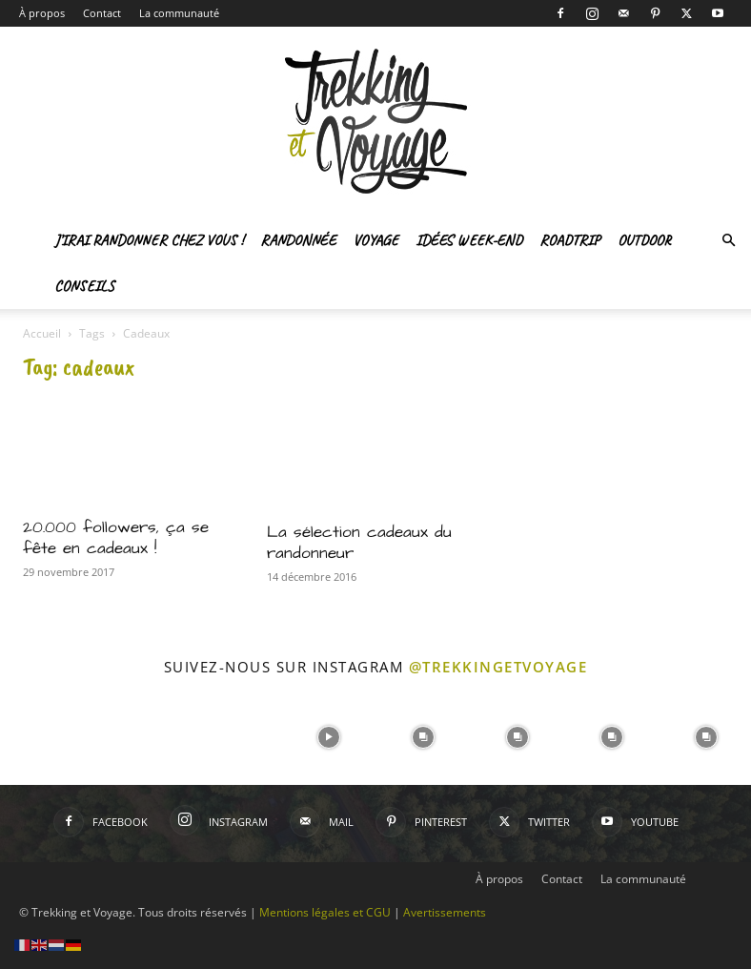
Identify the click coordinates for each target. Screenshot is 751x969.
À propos (42, 13)
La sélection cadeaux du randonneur (359, 543)
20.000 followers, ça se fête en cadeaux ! (116, 538)
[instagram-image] (45, 736)
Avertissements (444, 912)
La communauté (179, 13)
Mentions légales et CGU (325, 912)
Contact (102, 13)
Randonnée (297, 240)
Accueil (42, 333)
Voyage (375, 240)
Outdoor (644, 240)
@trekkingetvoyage (498, 666)
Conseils (84, 286)
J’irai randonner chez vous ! (148, 240)
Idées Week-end (469, 240)
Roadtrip (569, 240)
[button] (728, 241)
